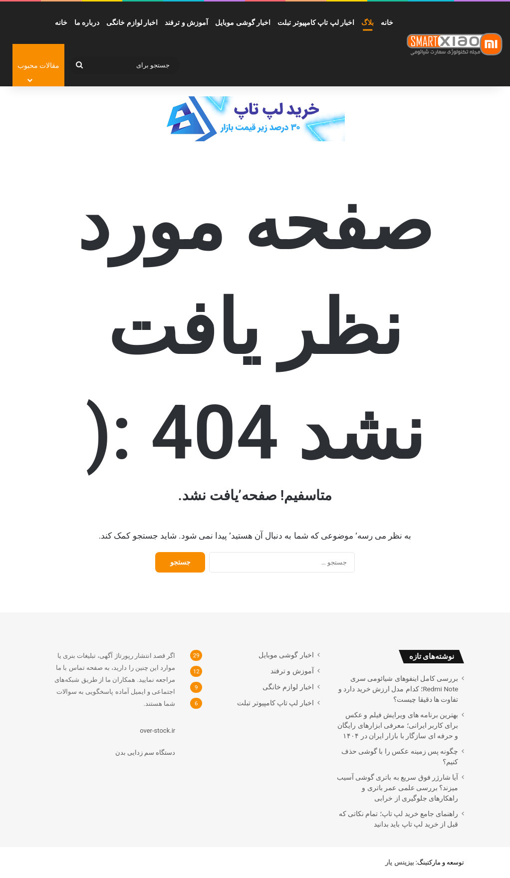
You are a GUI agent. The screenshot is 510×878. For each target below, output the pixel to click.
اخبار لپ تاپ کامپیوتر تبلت (315, 22)
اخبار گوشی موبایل (242, 22)
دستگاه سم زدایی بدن (145, 752)
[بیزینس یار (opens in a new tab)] (399, 862)
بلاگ (367, 22)
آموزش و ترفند (186, 22)
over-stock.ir (157, 730)
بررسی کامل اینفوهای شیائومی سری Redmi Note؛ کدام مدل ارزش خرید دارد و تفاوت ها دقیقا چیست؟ (398, 688)
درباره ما (86, 22)
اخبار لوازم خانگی (132, 22)
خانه (387, 22)
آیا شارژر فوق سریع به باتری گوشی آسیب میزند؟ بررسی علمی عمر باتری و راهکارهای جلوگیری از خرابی (398, 787)
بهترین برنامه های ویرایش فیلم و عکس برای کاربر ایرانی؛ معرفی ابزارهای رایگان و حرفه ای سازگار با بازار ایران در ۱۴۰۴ (397, 725)
